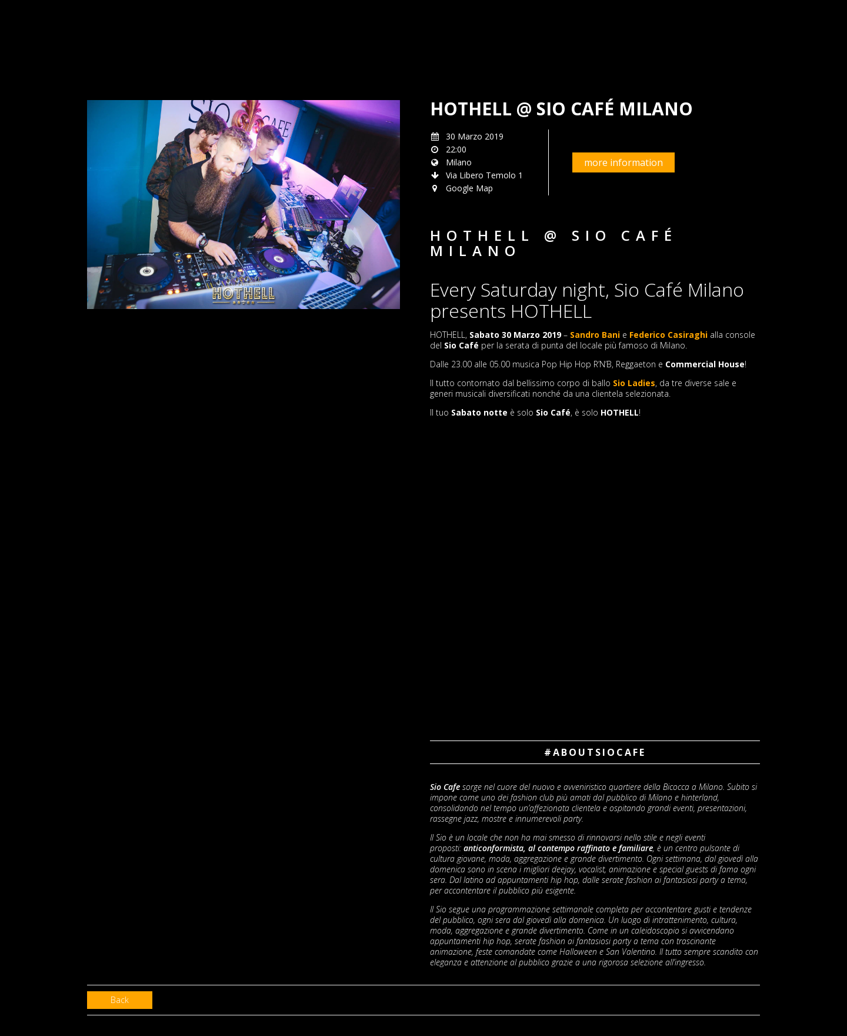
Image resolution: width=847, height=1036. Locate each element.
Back (120, 999)
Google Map (469, 188)
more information (623, 162)
